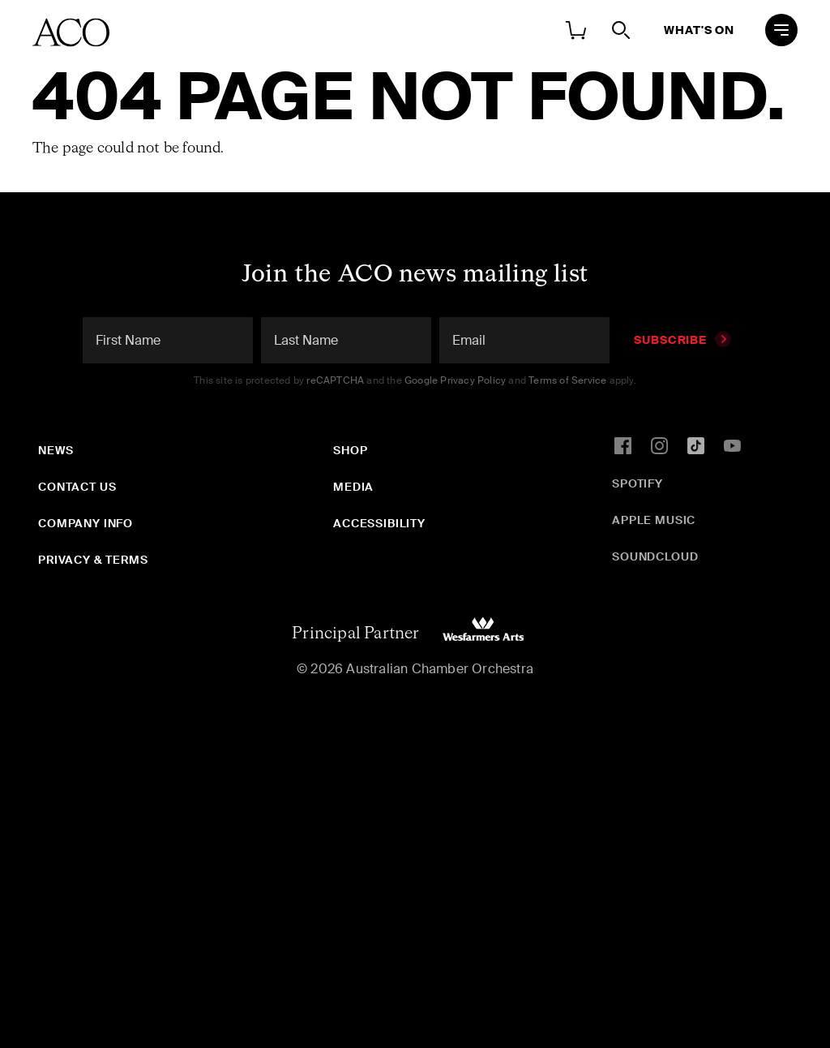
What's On (699, 30)
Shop (350, 450)
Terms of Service (567, 380)
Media (353, 486)
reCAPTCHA (335, 380)
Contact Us (77, 486)
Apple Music (653, 520)
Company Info (85, 523)
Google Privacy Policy (455, 380)
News (55, 450)
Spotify (637, 483)
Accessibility (379, 523)
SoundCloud (655, 556)
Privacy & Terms (93, 559)
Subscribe (682, 340)
